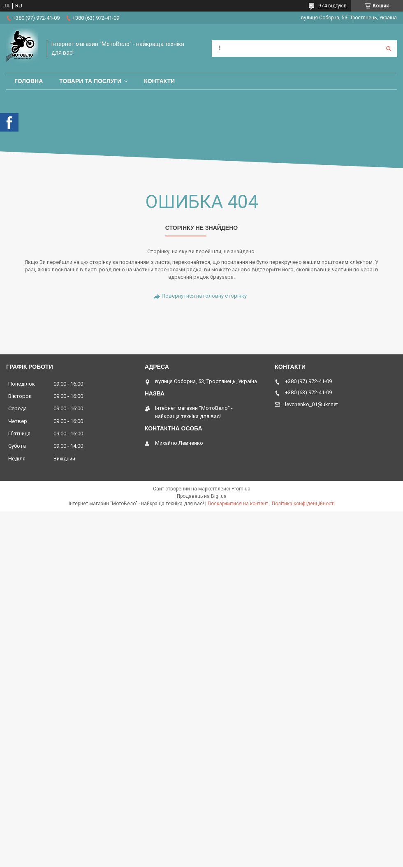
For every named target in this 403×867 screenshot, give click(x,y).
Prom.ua (241, 489)
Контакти (159, 81)
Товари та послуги (90, 81)
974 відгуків (332, 6)
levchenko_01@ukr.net (311, 404)
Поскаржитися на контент (238, 503)
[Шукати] (388, 48)
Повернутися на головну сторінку (204, 296)
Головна (28, 81)
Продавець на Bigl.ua (202, 496)
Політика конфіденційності (303, 503)
